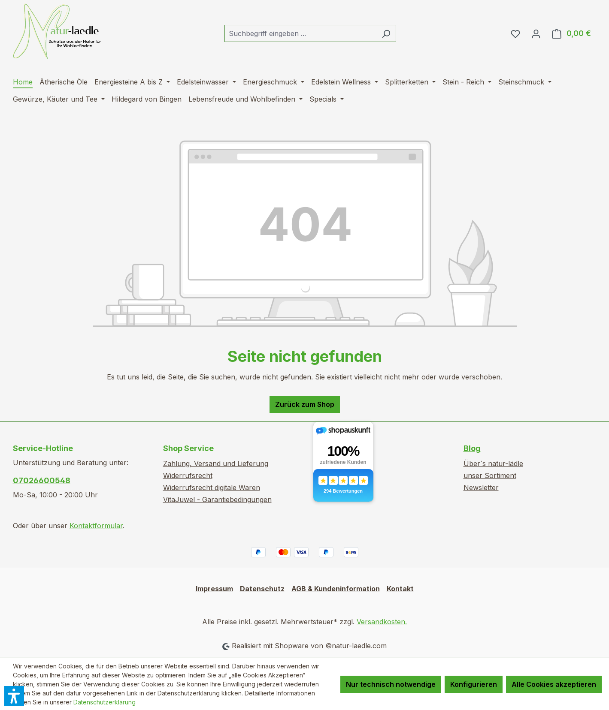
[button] (14, 696)
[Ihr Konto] (536, 33)
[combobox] (300, 33)
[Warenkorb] (571, 33)
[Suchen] (386, 33)
